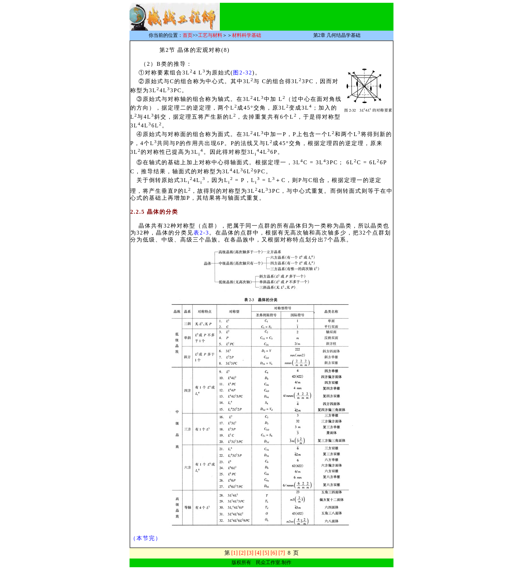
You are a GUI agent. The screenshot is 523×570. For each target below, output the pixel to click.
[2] (242, 553)
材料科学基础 (246, 35)
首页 (187, 35)
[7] (282, 553)
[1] (234, 553)
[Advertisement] (307, 13)
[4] (258, 553)
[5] (266, 553)
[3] (250, 553)
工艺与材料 (210, 35)
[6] (274, 553)
